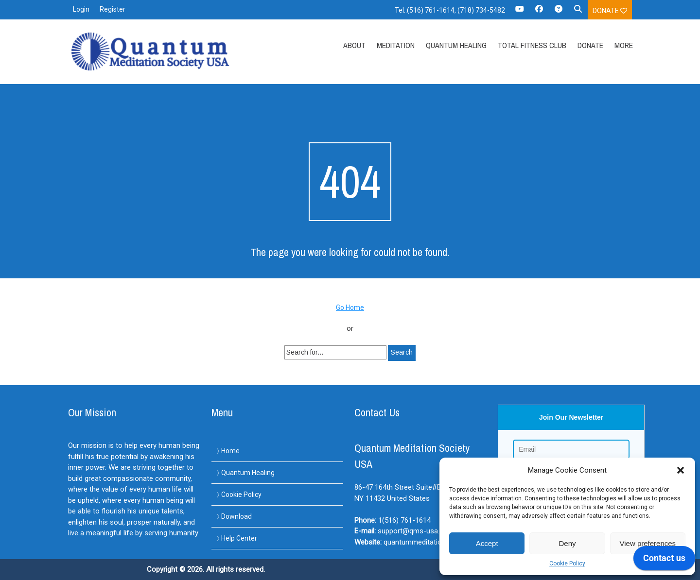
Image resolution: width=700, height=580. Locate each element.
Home (230, 451)
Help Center (239, 538)
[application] (664, 560)
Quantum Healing (456, 45)
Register (112, 9)
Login (81, 9)
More (623, 45)
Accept (487, 543)
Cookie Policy (567, 563)
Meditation (396, 45)
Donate (610, 11)
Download (236, 516)
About (354, 45)
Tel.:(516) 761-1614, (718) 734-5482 (450, 10)
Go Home (350, 307)
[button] (680, 470)
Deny (567, 543)
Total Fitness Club (532, 45)
